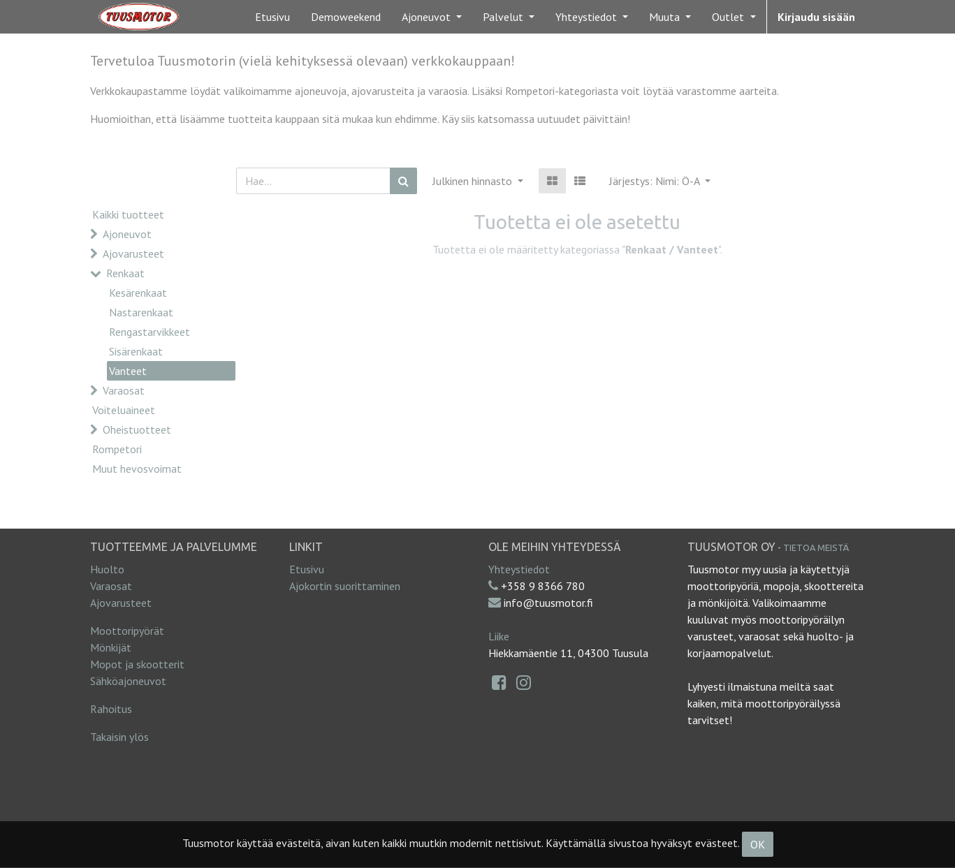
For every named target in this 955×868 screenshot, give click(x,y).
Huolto (107, 569)
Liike (498, 636)
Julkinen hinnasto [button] (473, 181)
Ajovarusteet (133, 253)
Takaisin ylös (119, 737)
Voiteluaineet (123, 410)
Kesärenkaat (138, 293)
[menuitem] (272, 17)
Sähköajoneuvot (128, 681)
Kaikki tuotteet (128, 214)
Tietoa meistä (816, 547)
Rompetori (117, 449)
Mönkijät (110, 647)
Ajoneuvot (127, 234)
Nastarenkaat (141, 312)
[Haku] (403, 181)
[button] (660, 180)
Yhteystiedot (519, 569)
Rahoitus (111, 709)
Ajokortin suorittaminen (344, 586)
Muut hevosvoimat (137, 469)
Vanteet (128, 371)
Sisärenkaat (136, 351)
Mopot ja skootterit (137, 664)
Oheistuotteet (137, 429)
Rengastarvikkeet (149, 332)
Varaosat (124, 390)
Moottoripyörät (127, 631)
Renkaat (125, 273)
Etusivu (306, 569)
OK (757, 844)
